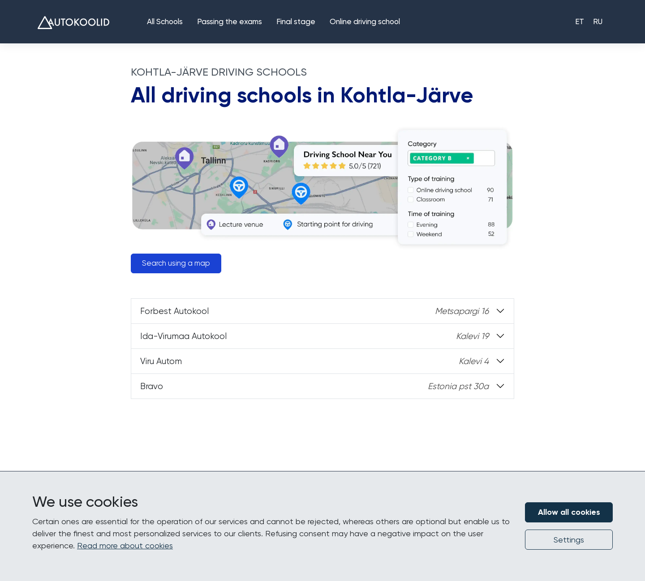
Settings (569, 539)
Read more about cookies (125, 545)
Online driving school (365, 22)
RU (597, 22)
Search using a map (176, 263)
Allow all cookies (569, 512)
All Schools (165, 22)
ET (579, 22)
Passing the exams (229, 22)
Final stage (295, 22)
